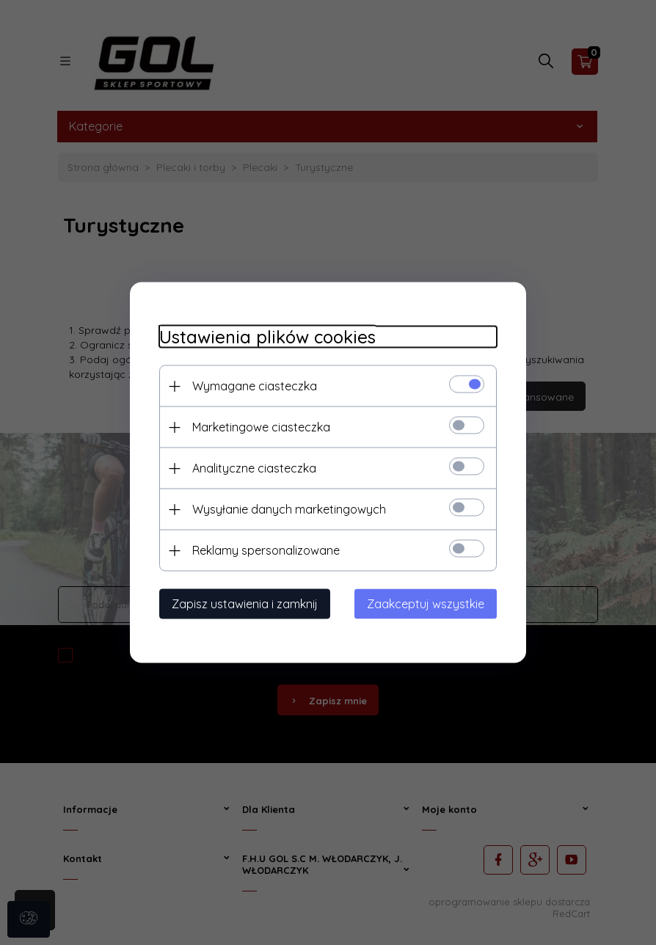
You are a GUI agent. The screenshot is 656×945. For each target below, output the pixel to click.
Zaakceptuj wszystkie (425, 603)
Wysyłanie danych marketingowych (289, 509)
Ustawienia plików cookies (267, 337)
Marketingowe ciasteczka (261, 427)
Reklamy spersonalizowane (266, 550)
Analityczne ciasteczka (254, 468)
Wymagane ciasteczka (254, 386)
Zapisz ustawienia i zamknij (245, 603)
